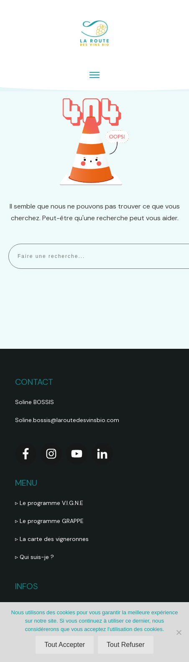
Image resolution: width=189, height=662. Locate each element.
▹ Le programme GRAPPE (50, 521)
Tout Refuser (126, 644)
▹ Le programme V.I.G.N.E (49, 503)
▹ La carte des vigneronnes (52, 539)
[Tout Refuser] (178, 632)
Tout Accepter (64, 644)
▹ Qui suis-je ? (35, 557)
